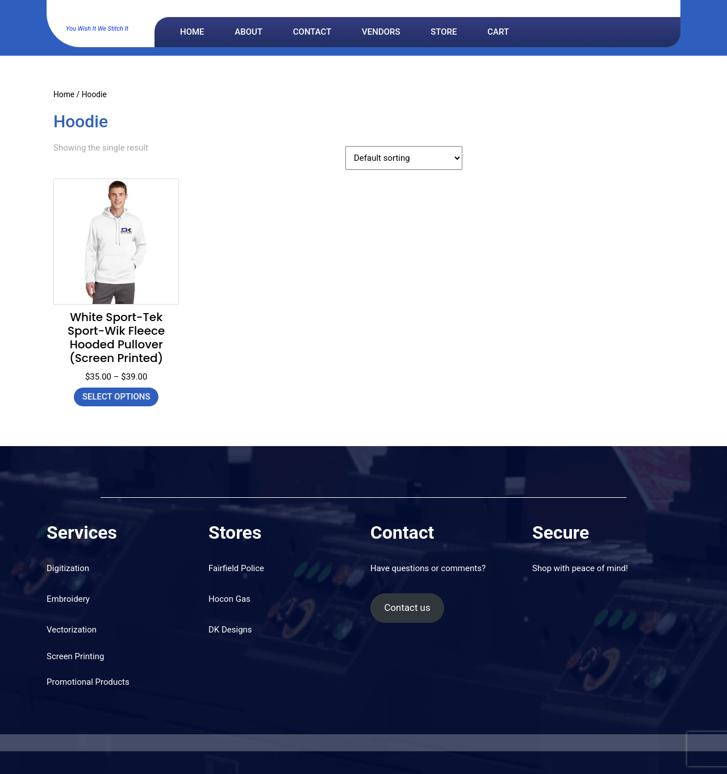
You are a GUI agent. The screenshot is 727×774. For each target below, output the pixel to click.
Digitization (68, 568)
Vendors (381, 32)
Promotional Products (88, 682)
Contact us (407, 607)
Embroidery (68, 599)
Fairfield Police (236, 568)
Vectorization (72, 630)
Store (444, 32)
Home (192, 32)
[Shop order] (403, 158)
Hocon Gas (229, 599)
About (248, 32)
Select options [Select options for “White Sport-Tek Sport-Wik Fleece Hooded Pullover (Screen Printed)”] (116, 397)
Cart (498, 32)
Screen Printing (75, 656)
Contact (312, 32)
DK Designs (97, 14)
